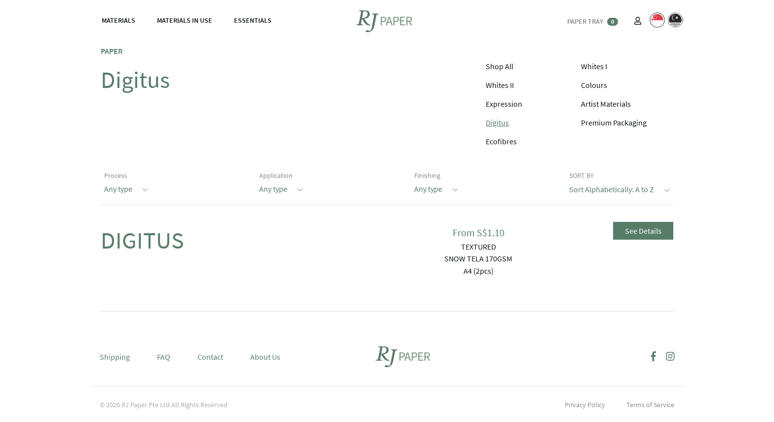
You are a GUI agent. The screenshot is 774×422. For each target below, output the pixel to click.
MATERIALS (118, 20)
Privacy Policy (585, 404)
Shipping (115, 357)
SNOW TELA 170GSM (478, 258)
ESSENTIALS (252, 20)
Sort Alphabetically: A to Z (619, 188)
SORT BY (581, 175)
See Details (643, 231)
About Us (265, 357)
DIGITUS (142, 240)
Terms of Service (650, 404)
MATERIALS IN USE (184, 20)
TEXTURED (478, 247)
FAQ (163, 357)
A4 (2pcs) (479, 271)
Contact (210, 357)
